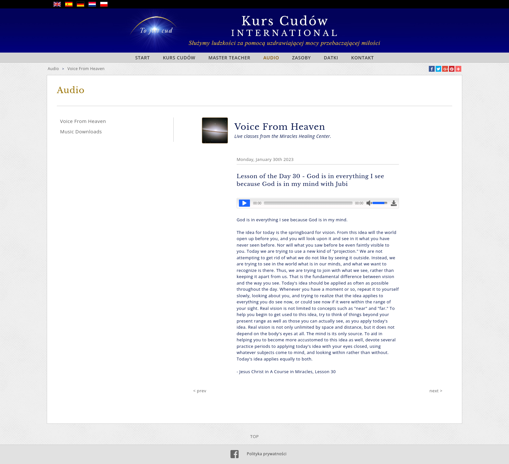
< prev (199, 391)
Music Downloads (81, 131)
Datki (331, 58)
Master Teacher (229, 58)
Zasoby (301, 58)
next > (435, 391)
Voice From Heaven (86, 68)
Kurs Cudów (179, 58)
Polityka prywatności (266, 454)
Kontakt (362, 58)
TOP (254, 436)
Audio (271, 58)
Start (142, 58)
